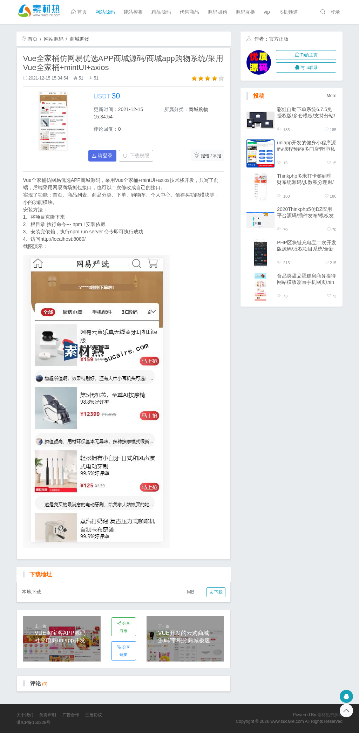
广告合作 (70, 714)
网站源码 (105, 12)
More (332, 95)
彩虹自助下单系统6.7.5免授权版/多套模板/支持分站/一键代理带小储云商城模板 (306, 113)
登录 (335, 12)
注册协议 (93, 714)
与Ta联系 (306, 67)
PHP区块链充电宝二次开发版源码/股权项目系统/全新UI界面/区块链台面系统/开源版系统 (306, 246)
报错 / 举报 (207, 155)
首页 (79, 12)
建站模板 (133, 12)
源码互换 (245, 12)
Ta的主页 (306, 55)
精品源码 (161, 12)
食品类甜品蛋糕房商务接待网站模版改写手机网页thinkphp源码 (306, 279)
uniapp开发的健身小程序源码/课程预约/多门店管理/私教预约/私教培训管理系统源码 (306, 146)
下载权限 (136, 155)
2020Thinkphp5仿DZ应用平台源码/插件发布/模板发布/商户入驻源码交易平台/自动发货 (305, 212)
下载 (215, 592)
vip (267, 12)
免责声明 (47, 714)
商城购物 (79, 39)
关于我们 (24, 714)
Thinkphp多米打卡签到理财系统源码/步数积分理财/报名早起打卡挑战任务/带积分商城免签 (305, 179)
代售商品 (189, 12)
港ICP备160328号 (33, 722)
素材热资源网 (330, 714)
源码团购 (217, 12)
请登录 (102, 155)
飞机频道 (288, 12)
